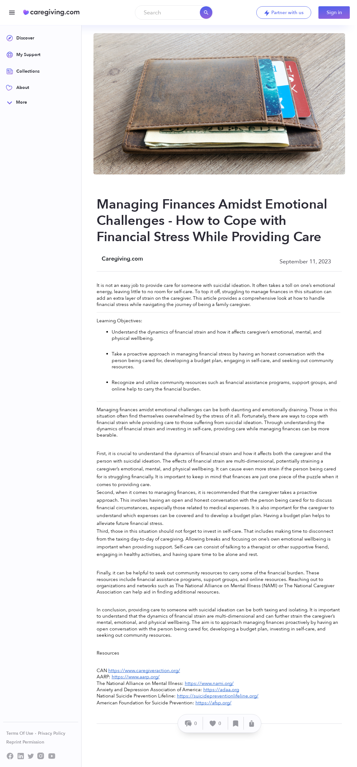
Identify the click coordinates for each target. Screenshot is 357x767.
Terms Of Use (21, 733)
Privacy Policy (51, 733)
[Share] (251, 723)
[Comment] (191, 723)
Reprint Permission (25, 742)
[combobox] (174, 12)
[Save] (236, 723)
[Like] (215, 723)
